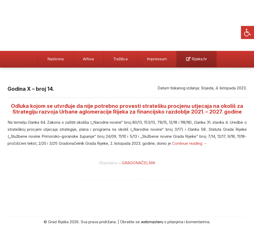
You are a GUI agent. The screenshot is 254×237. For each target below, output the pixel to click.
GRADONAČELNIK (138, 162)
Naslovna (55, 58)
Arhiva (88, 58)
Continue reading (189, 143)
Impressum (157, 58)
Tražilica (120, 58)
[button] (247, 32)
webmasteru (152, 221)
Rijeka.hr (196, 58)
